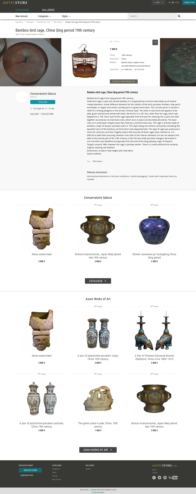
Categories (56, 468)
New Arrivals (22, 16)
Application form (27, 474)
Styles (54, 472)
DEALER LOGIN (30, 469)
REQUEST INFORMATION (124, 81)
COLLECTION (47, 114)
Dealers (88, 468)
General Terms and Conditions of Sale (103, 489)
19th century (57, 22)
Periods (55, 475)
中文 (177, 2)
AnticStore (19, 22)
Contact (155, 472)
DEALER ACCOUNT (26, 465)
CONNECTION (189, 2)
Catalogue (29, 22)
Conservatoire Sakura (43, 94)
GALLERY (34, 114)
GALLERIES (48, 10)
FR (170, 2)
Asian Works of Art (43, 22)
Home (154, 469)
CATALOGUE (22, 10)
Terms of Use (84, 489)
